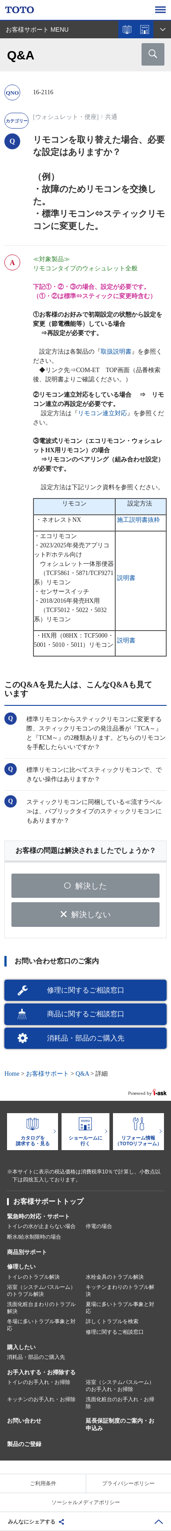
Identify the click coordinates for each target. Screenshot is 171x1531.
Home (11, 1073)
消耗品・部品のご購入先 (85, 1038)
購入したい (21, 1347)
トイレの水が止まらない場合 (41, 1226)
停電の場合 (99, 1226)
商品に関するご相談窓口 (85, 1014)
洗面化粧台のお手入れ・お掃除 (120, 1402)
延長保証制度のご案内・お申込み (120, 1424)
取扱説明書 (116, 351)
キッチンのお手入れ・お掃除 (41, 1399)
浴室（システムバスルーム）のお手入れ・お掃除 (120, 1385)
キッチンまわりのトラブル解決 (120, 1290)
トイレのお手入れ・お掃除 (38, 1382)
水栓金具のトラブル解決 (115, 1277)
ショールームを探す (144, 29)
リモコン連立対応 (102, 413)
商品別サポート (27, 1252)
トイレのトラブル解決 (33, 1277)
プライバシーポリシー (128, 1483)
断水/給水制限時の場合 (34, 1237)
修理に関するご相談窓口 (85, 990)
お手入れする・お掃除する (41, 1372)
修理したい (21, 1266)
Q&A (82, 1073)
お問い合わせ (24, 1420)
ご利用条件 (43, 1483)
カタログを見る (127, 29)
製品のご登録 (24, 1444)
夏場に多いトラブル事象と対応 (120, 1307)
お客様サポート (47, 1073)
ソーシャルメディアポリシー (85, 1502)
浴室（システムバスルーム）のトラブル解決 (41, 1290)
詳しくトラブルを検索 (112, 1321)
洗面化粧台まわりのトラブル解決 (41, 1307)
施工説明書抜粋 (138, 519)
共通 (111, 117)
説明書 (126, 578)
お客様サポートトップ (48, 1201)
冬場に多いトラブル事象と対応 (41, 1325)
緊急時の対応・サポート (38, 1216)
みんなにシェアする (31, 1522)
